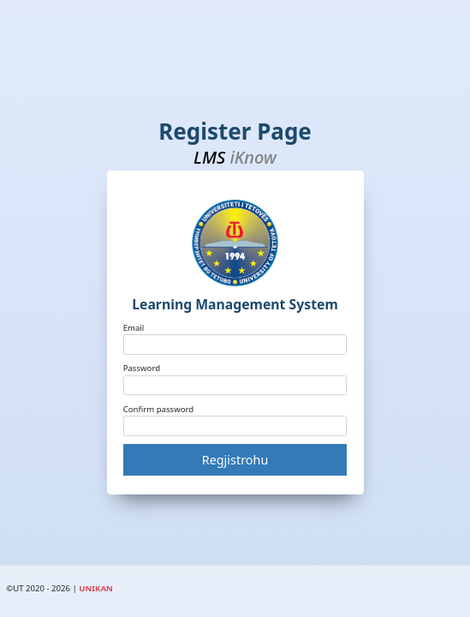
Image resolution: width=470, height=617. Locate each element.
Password (141, 368)
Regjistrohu (235, 460)
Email (134, 327)
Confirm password (158, 409)
